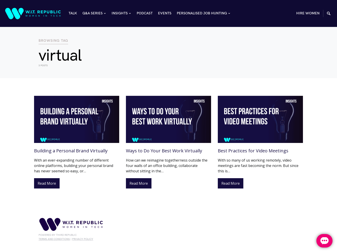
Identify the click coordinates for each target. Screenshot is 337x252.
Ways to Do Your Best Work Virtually (164, 151)
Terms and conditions (54, 239)
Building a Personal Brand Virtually (71, 151)
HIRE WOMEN (308, 13)
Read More (47, 183)
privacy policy (82, 239)
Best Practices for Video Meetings (253, 151)
